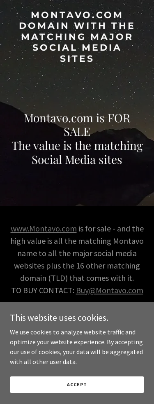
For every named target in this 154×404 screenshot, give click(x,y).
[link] (77, 59)
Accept (77, 384)
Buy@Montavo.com (109, 290)
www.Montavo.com (44, 228)
